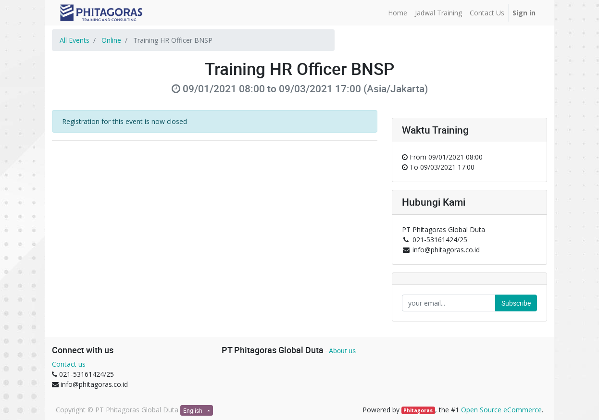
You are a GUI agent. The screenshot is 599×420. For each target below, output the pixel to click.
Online (111, 40)
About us (342, 350)
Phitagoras (418, 410)
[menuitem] (397, 13)
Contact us (69, 364)
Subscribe (516, 303)
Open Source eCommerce (501, 409)
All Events (74, 40)
